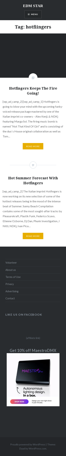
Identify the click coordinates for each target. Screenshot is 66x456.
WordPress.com (37, 448)
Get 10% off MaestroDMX (33, 350)
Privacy (9, 284)
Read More (33, 146)
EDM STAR (33, 6)
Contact (10, 298)
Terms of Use (13, 276)
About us (10, 269)
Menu (34, 14)
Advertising (11, 291)
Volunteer (11, 262)
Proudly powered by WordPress (27, 444)
